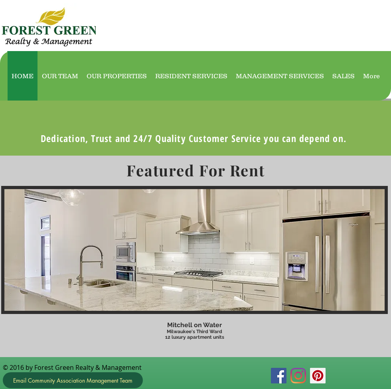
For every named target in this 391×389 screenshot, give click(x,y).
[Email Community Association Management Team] (73, 380)
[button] (194, 266)
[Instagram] (298, 375)
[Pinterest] (318, 375)
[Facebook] (278, 375)
